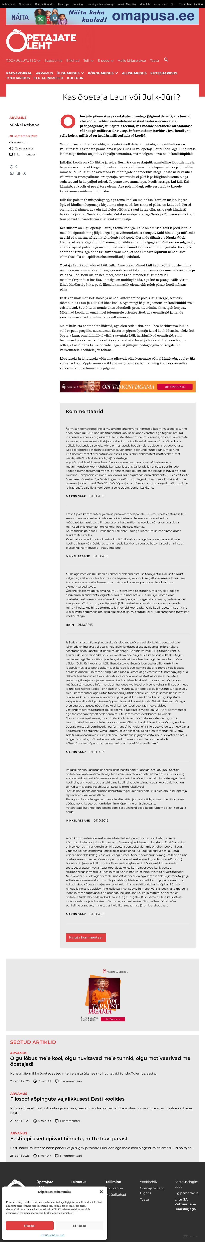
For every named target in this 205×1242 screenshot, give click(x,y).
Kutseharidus (163, 73)
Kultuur (75, 78)
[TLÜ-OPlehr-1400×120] (128, 386)
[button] (101, 1192)
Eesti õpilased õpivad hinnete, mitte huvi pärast (69, 1138)
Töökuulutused (21, 61)
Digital (191, 1237)
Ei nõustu (79, 1225)
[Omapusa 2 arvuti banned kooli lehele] (102, 16)
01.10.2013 (97, 496)
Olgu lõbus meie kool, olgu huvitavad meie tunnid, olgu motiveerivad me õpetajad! (100, 1061)
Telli (86, 61)
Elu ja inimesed (48, 78)
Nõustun (29, 1225)
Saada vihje (53, 61)
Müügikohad (116, 1195)
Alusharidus (134, 73)
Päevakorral (19, 73)
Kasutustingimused (52, 1234)
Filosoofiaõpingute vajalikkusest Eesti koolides (67, 1099)
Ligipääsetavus (186, 1193)
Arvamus (17, 118)
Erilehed (73, 61)
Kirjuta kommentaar (86, 937)
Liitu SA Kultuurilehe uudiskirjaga (185, 1204)
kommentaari (22, 154)
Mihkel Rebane (24, 125)
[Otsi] (166, 59)
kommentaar (67, 1121)
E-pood (104, 61)
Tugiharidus (18, 78)
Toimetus (78, 1182)
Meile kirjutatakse (132, 61)
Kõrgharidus (101, 73)
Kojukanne (114, 1188)
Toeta (154, 61)
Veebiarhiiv (149, 1182)
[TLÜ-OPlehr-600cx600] (102, 995)
